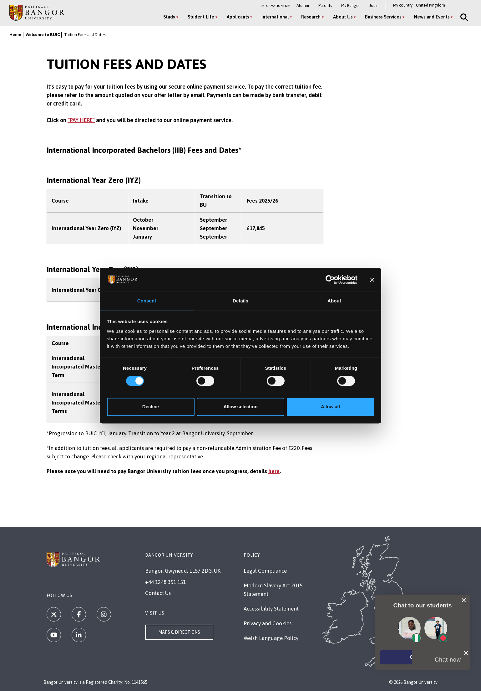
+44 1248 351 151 (165, 582)
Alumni (302, 5)
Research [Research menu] (310, 16)
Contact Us (158, 593)
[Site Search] (463, 17)
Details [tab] (240, 300)
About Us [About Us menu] (342, 16)
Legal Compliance (265, 571)
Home (15, 34)
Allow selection (240, 407)
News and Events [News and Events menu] (431, 16)
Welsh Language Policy (271, 638)
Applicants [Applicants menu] (237, 16)
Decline (150, 407)
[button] (422, 657)
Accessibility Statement (271, 609)
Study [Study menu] (169, 16)
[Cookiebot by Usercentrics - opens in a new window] (330, 279)
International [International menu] (274, 16)
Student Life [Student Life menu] (200, 16)
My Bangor (350, 5)
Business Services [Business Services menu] (382, 16)
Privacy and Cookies (267, 623)
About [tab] (334, 300)
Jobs (373, 5)
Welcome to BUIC (43, 34)
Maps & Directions (179, 632)
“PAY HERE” (81, 120)
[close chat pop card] (463, 599)
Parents (325, 5)
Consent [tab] (146, 300)
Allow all (330, 407)
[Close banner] (372, 279)
